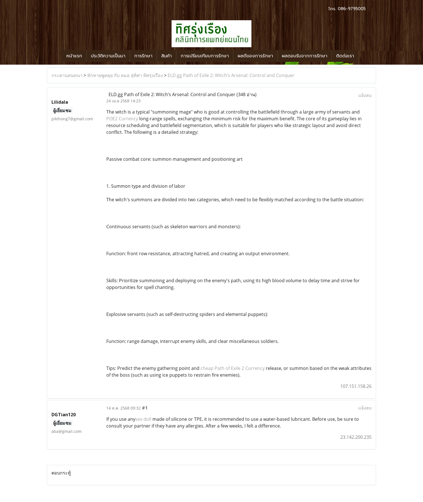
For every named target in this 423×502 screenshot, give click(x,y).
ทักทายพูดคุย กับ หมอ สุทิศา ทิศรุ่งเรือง (125, 75)
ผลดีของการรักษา (255, 56)
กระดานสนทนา (66, 75)
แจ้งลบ (365, 95)
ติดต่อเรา (345, 56)
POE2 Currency (122, 119)
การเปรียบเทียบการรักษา (205, 56)
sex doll (143, 419)
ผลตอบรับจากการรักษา (304, 56)
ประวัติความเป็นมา (108, 56)
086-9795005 (352, 9)
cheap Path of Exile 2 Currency (233, 368)
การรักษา (143, 56)
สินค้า (166, 56)
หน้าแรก (74, 56)
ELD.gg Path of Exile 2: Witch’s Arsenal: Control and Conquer (231, 75)
